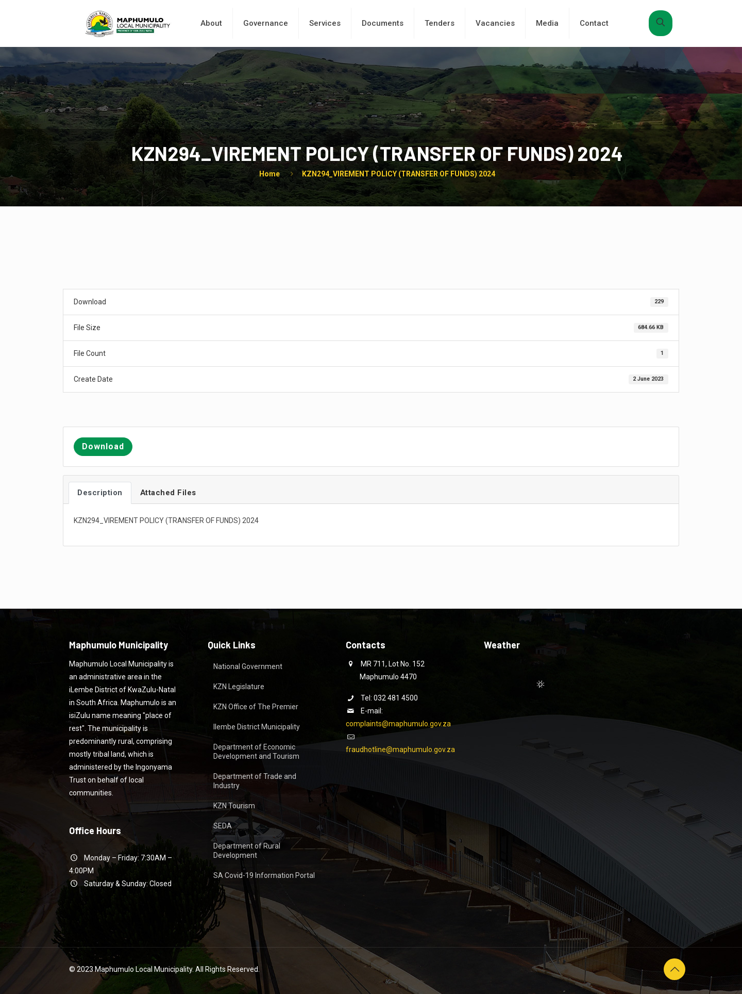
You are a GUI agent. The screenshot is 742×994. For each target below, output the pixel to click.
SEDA (222, 826)
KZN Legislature (238, 686)
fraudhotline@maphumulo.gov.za (400, 749)
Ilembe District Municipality (256, 727)
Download (103, 446)
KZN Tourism (234, 806)
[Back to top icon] (674, 969)
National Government (247, 666)
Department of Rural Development (246, 850)
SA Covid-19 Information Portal (264, 875)
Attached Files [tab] (168, 492)
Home (269, 174)
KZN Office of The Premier (255, 707)
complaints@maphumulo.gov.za (398, 724)
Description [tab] (100, 492)
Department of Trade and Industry (254, 781)
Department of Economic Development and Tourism (256, 751)
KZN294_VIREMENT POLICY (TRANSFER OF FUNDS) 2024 (398, 174)
